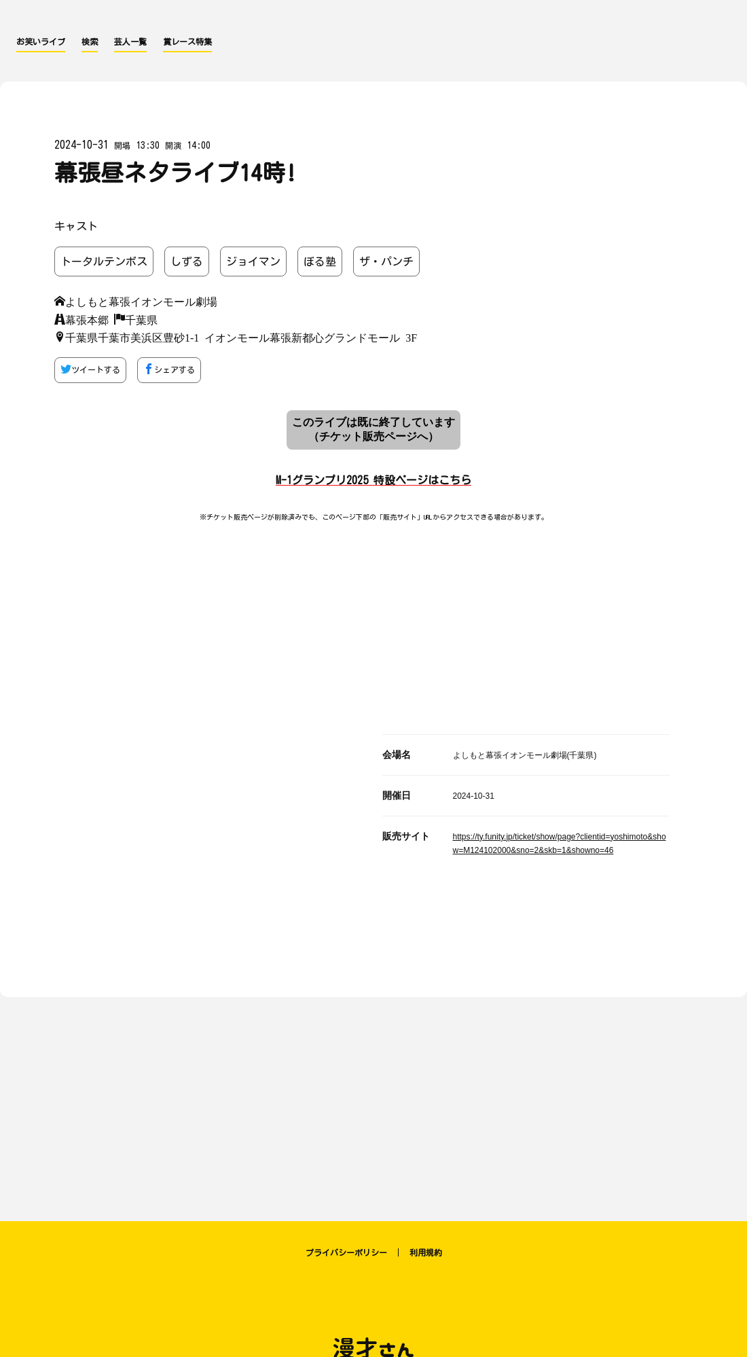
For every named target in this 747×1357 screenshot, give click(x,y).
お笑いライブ (40, 41)
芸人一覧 (130, 41)
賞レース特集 (187, 41)
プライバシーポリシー (346, 1252)
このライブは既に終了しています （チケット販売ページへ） (373, 429)
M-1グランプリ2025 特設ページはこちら (373, 480)
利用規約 (425, 1252)
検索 (89, 41)
